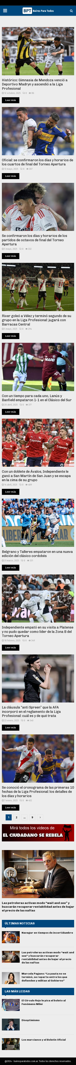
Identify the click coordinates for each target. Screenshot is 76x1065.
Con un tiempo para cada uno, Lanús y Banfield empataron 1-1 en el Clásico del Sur (37, 398)
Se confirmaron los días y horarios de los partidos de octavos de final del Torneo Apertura (34, 240)
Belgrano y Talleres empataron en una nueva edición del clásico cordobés (37, 554)
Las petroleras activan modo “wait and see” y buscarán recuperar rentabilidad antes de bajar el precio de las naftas (38, 906)
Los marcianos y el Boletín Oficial (44, 1039)
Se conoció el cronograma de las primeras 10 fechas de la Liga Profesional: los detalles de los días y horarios (38, 791)
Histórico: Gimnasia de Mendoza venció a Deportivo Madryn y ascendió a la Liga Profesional (35, 84)
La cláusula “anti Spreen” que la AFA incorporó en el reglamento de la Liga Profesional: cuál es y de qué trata (31, 711)
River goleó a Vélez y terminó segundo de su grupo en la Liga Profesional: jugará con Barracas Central (36, 320)
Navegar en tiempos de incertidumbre (47, 932)
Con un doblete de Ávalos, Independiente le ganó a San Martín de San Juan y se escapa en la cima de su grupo (36, 476)
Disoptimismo (31, 1020)
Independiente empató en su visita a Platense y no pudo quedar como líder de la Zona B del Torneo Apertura (37, 631)
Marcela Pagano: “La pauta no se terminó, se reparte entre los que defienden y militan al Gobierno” (44, 977)
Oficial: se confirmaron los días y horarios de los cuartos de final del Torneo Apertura (37, 162)
